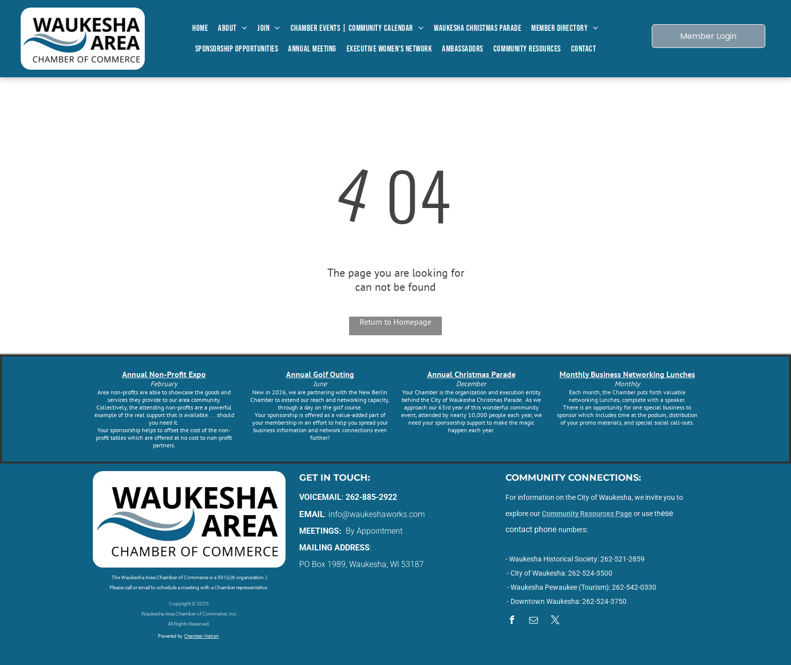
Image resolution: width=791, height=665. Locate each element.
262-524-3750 (604, 601)
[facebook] (512, 621)
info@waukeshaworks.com (376, 514)
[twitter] (555, 621)
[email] (533, 621)
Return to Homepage (395, 322)
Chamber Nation (201, 636)
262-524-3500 (590, 573)
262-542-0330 (634, 587)
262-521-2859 (622, 559)
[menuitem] (200, 28)
